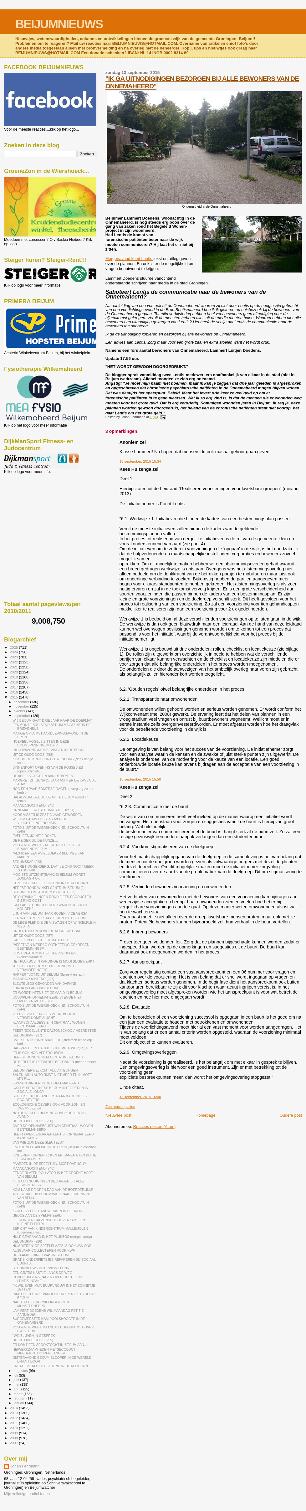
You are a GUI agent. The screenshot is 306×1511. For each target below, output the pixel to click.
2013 (14, 1413)
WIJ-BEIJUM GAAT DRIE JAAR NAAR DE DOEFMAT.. (53, 720)
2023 (14, 657)
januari (19, 1403)
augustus (21, 1371)
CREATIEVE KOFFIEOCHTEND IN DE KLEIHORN (50, 1366)
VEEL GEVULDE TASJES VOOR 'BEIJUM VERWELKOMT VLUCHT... (44, 1016)
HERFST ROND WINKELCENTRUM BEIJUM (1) (48, 1057)
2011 (14, 1423)
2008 (14, 1438)
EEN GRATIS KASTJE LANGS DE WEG (42, 1273)
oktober (20, 711)
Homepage (206, 1115)
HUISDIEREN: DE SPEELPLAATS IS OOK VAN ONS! (52, 1246)
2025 (14, 647)
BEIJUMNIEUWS (59, 24)
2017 (14, 687)
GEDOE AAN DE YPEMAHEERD (37, 1215)
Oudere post (290, 1115)
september (22, 716)
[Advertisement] (32, 507)
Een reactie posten (120, 1107)
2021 (14, 667)
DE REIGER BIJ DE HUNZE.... (35, 840)
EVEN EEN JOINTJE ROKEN (34, 836)
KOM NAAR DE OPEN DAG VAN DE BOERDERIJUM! (53, 1190)
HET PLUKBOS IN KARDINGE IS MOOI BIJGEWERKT (53, 961)
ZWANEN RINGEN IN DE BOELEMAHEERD (46, 1083)
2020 (14, 672)
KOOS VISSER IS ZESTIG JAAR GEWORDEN (47, 815)
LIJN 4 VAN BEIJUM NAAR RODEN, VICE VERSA (50, 913)
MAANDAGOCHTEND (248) (33, 805)
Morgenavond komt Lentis (129, 258)
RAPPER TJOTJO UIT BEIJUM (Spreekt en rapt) (48, 974)
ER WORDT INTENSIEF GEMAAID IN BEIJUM (47, 992)
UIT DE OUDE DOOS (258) (33, 754)
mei (17, 1384)
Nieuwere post (118, 1115)
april (17, 1389)
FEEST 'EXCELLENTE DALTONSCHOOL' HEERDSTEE (54, 1030)
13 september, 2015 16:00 (140, 1097)
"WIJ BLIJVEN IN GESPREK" (34, 1335)
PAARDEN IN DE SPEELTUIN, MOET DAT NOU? (49, 1164)
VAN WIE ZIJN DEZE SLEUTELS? (38, 1142)
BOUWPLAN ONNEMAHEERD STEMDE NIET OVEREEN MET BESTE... (47, 999)
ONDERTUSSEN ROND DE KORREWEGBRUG (48, 931)
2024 (14, 652)
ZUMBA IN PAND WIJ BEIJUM (35, 988)
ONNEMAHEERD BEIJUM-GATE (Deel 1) (43, 810)
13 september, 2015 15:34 (140, 461)
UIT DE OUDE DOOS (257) (33, 935)
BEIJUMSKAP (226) (27, 1241)
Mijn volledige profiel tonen (27, 1494)
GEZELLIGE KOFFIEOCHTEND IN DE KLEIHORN (50, 883)
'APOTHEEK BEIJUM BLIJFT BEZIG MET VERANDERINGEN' (43, 968)
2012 (14, 1418)
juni (17, 1380)
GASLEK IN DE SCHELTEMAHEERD (40, 940)
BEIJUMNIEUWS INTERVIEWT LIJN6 (41, 1268)
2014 (14, 1408)
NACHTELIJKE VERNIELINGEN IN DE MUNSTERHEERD (41, 1304)
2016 (14, 692)
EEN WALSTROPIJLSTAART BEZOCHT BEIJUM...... (52, 918)
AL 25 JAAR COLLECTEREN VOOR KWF (44, 1250)
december (22, 702)
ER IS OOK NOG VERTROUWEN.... (39, 1053)
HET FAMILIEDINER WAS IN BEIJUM (41, 1255)
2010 (14, 1428)
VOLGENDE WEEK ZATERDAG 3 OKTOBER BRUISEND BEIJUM (46, 847)
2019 (14, 677)
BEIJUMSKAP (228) (27, 862)
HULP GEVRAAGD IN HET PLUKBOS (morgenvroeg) (52, 1236)
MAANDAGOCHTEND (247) (33, 979)
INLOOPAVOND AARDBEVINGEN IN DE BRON (48, 750)
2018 (14, 682)
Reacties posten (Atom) (154, 1126)
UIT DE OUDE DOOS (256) (33, 1121)
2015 (14, 697)
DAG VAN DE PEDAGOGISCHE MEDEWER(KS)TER (52, 1048)
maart (19, 1394)
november (22, 706)
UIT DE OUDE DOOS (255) (33, 1340)
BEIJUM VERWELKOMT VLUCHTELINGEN (45, 1070)
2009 (14, 1433)
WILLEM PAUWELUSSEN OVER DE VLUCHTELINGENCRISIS (40, 821)
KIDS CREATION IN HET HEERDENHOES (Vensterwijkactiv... (44, 955)
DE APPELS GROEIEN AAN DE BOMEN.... (45, 776)
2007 (14, 1443)
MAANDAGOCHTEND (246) (33, 1168)
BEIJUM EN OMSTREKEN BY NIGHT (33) (44, 892)
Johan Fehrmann (24, 1466)
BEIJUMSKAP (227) (27, 1035)
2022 (14, 662)
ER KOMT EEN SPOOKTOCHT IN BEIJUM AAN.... (50, 1345)
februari (20, 1398)
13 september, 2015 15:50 (140, 779)
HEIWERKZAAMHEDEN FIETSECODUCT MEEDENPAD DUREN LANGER (44, 1351)
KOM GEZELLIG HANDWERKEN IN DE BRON (47, 1211)
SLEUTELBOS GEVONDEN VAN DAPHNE (44, 983)
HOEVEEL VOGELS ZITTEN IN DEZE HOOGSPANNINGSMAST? (41, 743)
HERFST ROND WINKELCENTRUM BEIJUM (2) (48, 888)
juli (16, 1375)
